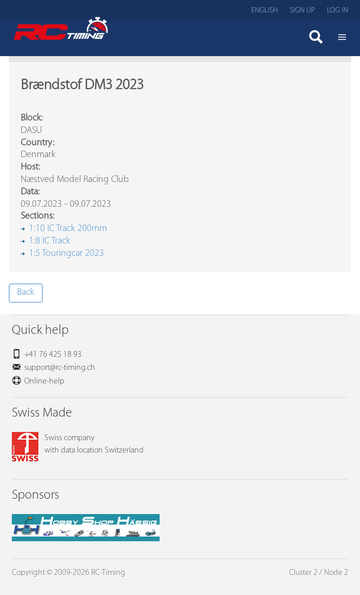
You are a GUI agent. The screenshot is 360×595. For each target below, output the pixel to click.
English (264, 10)
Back (25, 292)
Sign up (302, 10)
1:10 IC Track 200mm (68, 228)
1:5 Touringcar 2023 (66, 253)
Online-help (44, 381)
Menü (342, 38)
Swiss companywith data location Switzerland (78, 444)
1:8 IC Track (49, 241)
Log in (337, 10)
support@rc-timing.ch (59, 367)
